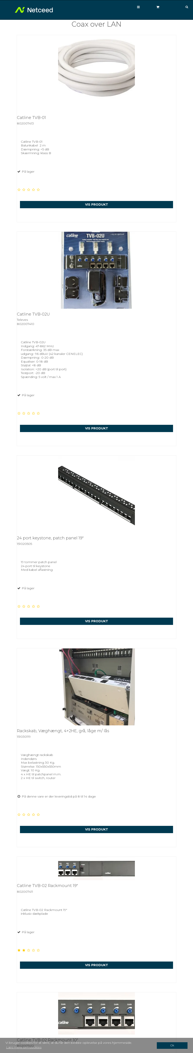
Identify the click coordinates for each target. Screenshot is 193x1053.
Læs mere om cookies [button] (23, 1047)
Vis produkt (96, 204)
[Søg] (184, 7)
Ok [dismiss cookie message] (172, 1045)
